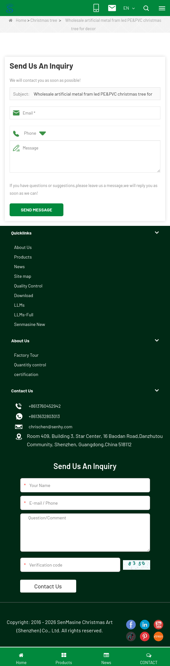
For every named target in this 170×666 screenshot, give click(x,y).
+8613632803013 (43, 416)
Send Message (36, 209)
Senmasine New (29, 324)
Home (17, 20)
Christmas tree (43, 20)
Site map (22, 276)
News (19, 266)
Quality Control (28, 285)
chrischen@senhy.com (49, 426)
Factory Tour (26, 355)
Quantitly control (30, 364)
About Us (23, 247)
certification (26, 374)
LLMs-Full (23, 314)
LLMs (19, 305)
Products (23, 257)
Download (23, 295)
